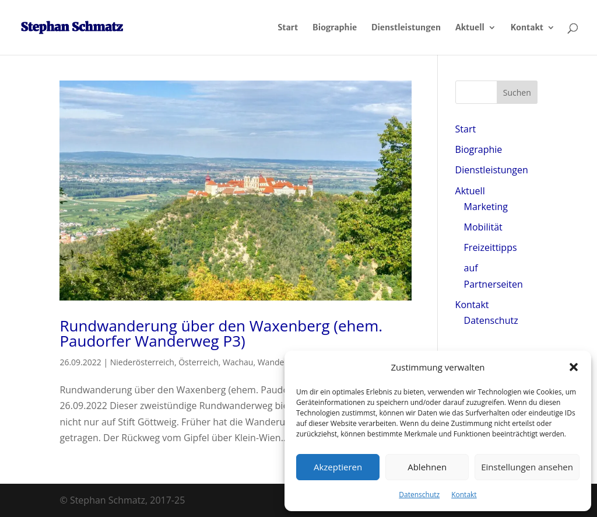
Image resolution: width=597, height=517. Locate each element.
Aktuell (469, 28)
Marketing (486, 206)
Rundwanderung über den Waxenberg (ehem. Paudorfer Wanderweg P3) (220, 333)
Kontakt (463, 494)
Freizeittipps (490, 247)
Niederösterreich (142, 362)
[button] (574, 367)
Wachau (238, 362)
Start (288, 28)
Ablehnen (427, 467)
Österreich (198, 362)
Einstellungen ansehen (527, 467)
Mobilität (483, 227)
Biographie (334, 28)
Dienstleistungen (406, 28)
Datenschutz (419, 494)
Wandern (275, 362)
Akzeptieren (338, 467)
